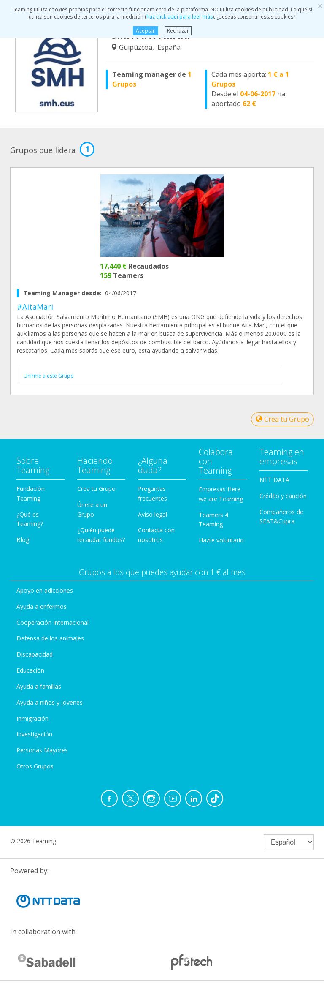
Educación (30, 670)
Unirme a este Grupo (49, 375)
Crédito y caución (283, 496)
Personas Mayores (42, 750)
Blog (22, 540)
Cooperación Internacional (52, 622)
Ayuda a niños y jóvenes (49, 702)
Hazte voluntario (221, 540)
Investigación (34, 734)
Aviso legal (152, 514)
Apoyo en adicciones (44, 590)
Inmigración (32, 718)
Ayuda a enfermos (41, 606)
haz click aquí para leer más (179, 16)
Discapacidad (34, 654)
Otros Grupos (35, 766)
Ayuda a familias (38, 686)
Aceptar (145, 30)
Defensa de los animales (50, 638)
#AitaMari (35, 307)
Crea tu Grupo (282, 419)
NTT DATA (274, 480)
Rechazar (178, 30)
